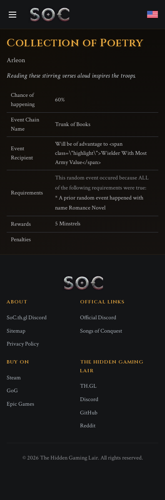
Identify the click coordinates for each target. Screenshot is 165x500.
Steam (14, 377)
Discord (89, 399)
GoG (12, 390)
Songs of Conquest (101, 331)
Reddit (87, 425)
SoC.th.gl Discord (27, 317)
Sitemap (16, 331)
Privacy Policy (23, 344)
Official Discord (98, 317)
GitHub (89, 413)
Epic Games (20, 404)
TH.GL (88, 386)
